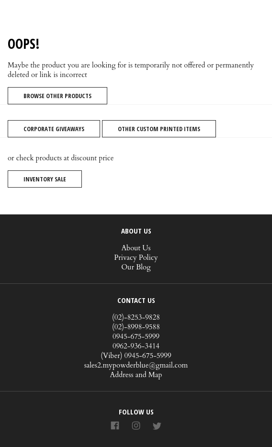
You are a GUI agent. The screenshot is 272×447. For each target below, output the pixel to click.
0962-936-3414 (136, 346)
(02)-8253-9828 (136, 317)
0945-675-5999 (136, 336)
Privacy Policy (136, 257)
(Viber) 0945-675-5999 (136, 355)
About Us (135, 248)
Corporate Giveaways (53, 128)
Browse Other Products (57, 95)
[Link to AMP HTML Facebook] (115, 426)
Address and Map (136, 375)
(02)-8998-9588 (136, 327)
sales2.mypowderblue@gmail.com (136, 365)
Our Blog (135, 267)
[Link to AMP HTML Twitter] (157, 426)
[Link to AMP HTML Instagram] (136, 426)
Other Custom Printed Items (159, 128)
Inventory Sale (44, 179)
